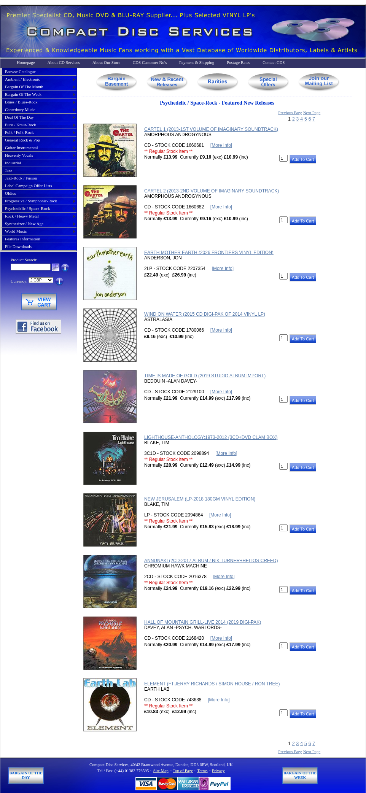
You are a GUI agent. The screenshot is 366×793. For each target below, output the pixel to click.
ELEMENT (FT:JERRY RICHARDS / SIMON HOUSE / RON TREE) (212, 684)
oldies (10, 193)
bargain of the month (24, 86)
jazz (8, 170)
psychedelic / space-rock (27, 208)
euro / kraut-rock (20, 124)
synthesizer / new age (24, 223)
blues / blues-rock (21, 102)
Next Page (312, 112)
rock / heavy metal (22, 216)
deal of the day (19, 117)
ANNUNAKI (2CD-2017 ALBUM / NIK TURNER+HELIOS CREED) (211, 560)
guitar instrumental (21, 147)
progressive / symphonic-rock (31, 201)
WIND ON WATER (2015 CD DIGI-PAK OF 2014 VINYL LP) (204, 314)
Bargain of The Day (26, 775)
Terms (202, 770)
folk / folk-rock (19, 132)
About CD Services (63, 62)
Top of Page (183, 770)
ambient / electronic (22, 79)
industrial (13, 163)
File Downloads (18, 246)
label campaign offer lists (28, 185)
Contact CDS (274, 62)
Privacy (218, 770)
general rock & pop (22, 140)
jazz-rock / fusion (21, 178)
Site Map (161, 770)
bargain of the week (23, 94)
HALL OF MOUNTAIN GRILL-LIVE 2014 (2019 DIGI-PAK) (202, 622)
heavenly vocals (19, 155)
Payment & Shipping (196, 62)
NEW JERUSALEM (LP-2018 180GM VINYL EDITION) (199, 499)
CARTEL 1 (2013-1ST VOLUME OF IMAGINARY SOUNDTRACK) (211, 129)
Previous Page (290, 112)
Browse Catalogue (20, 71)
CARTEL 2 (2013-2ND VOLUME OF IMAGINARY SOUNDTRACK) (211, 191)
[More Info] (221, 145)
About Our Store (106, 62)
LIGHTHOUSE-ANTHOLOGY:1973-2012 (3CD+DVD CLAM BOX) (210, 437)
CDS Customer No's (150, 62)
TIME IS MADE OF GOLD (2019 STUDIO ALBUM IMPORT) (205, 375)
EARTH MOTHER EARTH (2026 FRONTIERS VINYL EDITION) (209, 252)
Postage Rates (238, 62)
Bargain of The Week (300, 775)
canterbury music (20, 109)
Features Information (22, 239)
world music (16, 231)
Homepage (26, 62)
